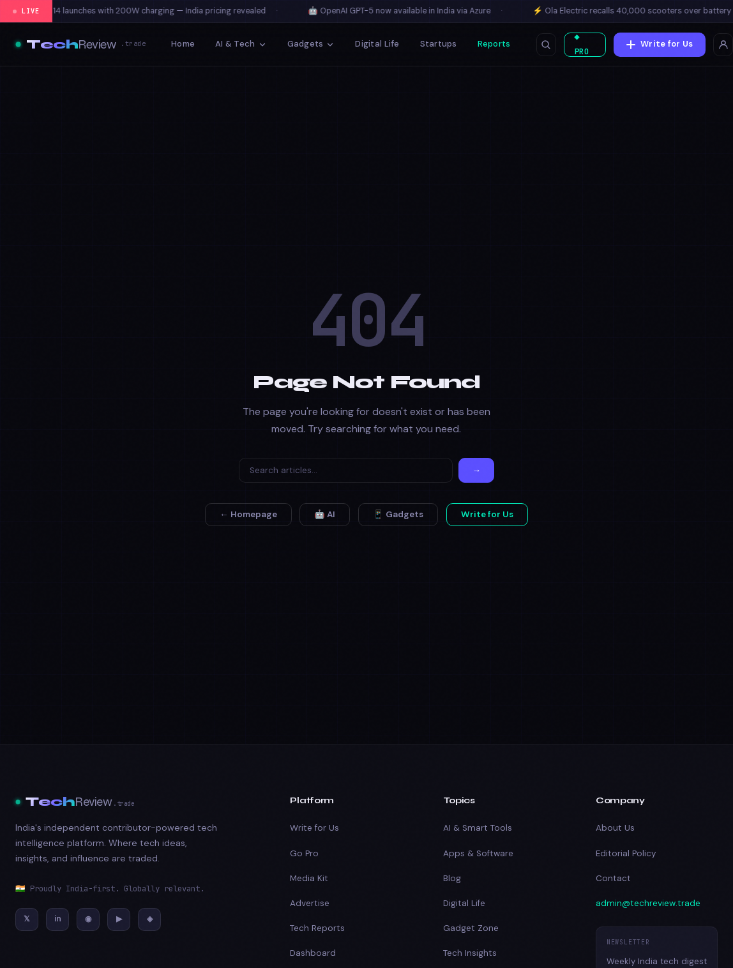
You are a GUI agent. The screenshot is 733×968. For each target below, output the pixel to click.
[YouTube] (118, 919)
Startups (438, 43)
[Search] (346, 470)
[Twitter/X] (26, 919)
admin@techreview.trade (648, 903)
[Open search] (545, 44)
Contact (613, 878)
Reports (494, 43)
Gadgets (311, 43)
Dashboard (313, 953)
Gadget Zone (471, 928)
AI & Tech (240, 43)
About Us (615, 827)
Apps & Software (478, 853)
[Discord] (149, 919)
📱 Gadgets (398, 514)
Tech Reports (317, 928)
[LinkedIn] (57, 919)
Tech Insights (470, 953)
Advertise (309, 903)
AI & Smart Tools (477, 827)
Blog (452, 878)
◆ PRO (580, 45)
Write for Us (661, 43)
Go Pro (304, 853)
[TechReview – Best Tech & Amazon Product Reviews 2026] (80, 44)
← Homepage (248, 514)
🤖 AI (324, 514)
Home (183, 43)
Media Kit (309, 878)
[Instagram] (88, 919)
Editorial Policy (626, 853)
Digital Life (377, 43)
